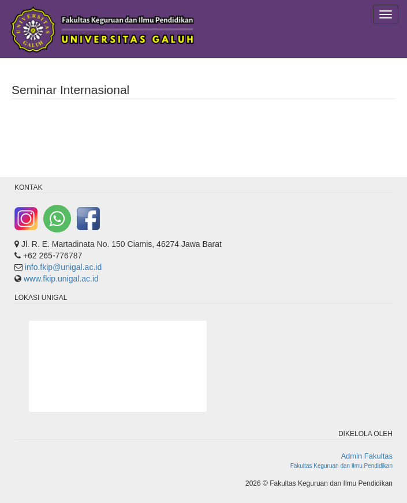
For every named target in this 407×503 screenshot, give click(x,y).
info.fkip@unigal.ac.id (63, 267)
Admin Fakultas (367, 456)
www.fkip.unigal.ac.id (61, 278)
